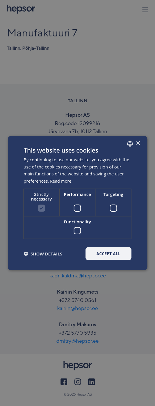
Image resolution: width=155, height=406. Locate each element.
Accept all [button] (108, 253)
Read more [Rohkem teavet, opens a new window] (61, 180)
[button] (43, 253)
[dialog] (77, 203)
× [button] (138, 143)
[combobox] (130, 144)
